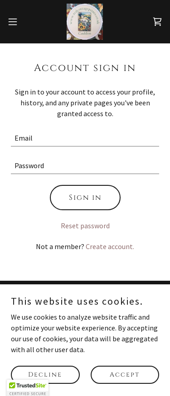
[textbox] (85, 138)
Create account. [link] (110, 246)
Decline (45, 374)
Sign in (85, 198)
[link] (85, 22)
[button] (16, 22)
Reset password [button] (85, 225)
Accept (125, 374)
